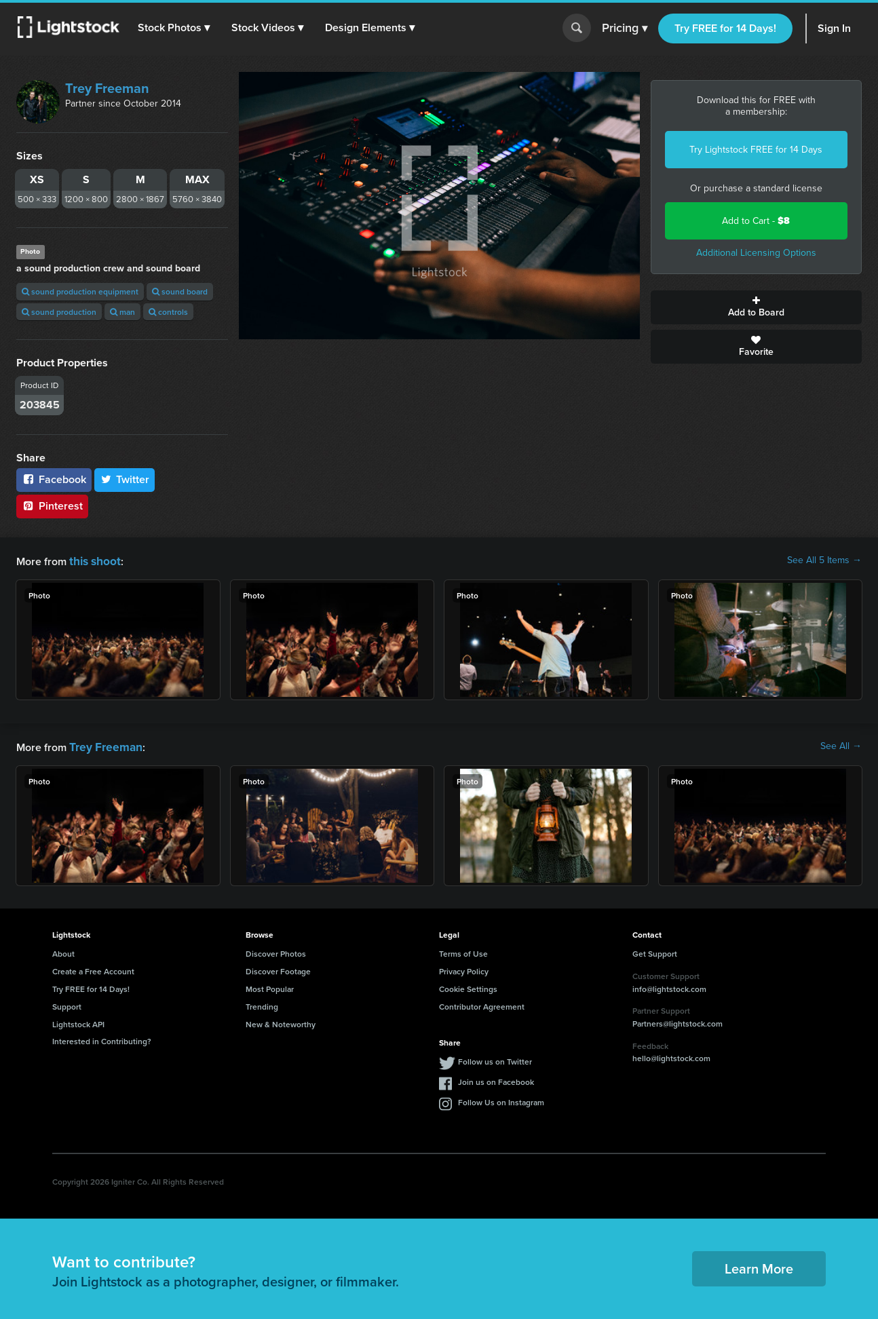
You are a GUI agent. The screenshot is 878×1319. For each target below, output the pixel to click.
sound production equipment (80, 291)
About (63, 951)
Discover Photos (276, 951)
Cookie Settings (468, 986)
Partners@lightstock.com (677, 1021)
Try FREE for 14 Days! (725, 28)
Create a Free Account (93, 968)
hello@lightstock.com (671, 1055)
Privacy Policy (464, 968)
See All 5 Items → (824, 560)
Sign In (834, 28)
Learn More (759, 1266)
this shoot (93, 560)
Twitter (125, 479)
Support (66, 1004)
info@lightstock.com (669, 986)
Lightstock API (78, 1021)
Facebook (54, 479)
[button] (176, 28)
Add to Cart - (756, 221)
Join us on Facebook (496, 1079)
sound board (180, 291)
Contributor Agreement (481, 1004)
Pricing (624, 28)
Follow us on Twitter (495, 1059)
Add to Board (756, 307)
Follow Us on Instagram (501, 1099)
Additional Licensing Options (756, 253)
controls (168, 312)
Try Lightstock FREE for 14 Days (755, 149)
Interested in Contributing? (101, 1038)
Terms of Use (463, 951)
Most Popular (270, 986)
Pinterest (52, 506)
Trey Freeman (107, 88)
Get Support (654, 951)
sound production (59, 312)
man (122, 312)
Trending (262, 1004)
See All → (841, 745)
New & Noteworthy (281, 1021)
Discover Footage (278, 968)
